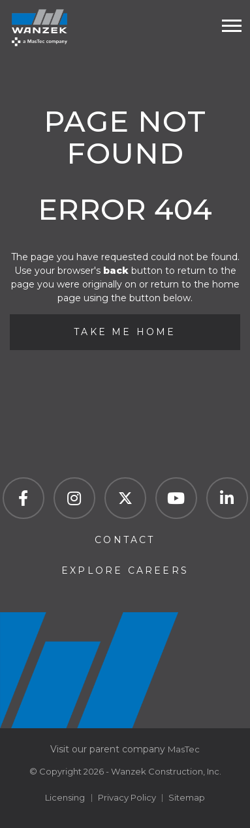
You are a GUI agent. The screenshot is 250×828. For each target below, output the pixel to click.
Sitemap (186, 797)
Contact (125, 540)
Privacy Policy (127, 797)
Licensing (65, 797)
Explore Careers (125, 570)
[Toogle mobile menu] (232, 26)
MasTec (184, 749)
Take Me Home (125, 332)
